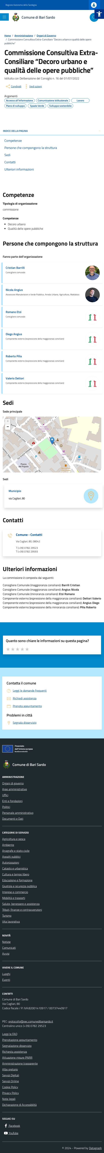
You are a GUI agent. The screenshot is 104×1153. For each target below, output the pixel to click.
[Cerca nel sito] (94, 17)
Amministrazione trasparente (20, 1063)
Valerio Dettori (15, 378)
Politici (6, 807)
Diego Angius (14, 334)
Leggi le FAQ (9, 1034)
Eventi (6, 980)
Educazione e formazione (17, 880)
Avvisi (5, 953)
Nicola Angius (14, 290)
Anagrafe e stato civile (15, 850)
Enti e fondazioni (12, 801)
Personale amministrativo (17, 813)
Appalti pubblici (11, 856)
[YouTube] (11, 1133)
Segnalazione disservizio (16, 1046)
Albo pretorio (10, 1069)
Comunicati (9, 947)
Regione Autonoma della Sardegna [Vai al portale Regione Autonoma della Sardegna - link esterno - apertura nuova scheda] (21, 5)
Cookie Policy (10, 1087)
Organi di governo (13, 783)
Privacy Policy (10, 1093)
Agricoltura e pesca (13, 839)
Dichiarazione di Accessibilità (19, 1104)
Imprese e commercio (15, 892)
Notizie (6, 942)
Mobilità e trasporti (13, 898)
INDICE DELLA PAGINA (52, 131)
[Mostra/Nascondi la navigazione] (4, 17)
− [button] (8, 427)
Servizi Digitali (10, 1075)
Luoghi (6, 974)
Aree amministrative (14, 789)
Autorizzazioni (10, 862)
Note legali (8, 1099)
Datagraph (95, 1148)
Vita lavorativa (11, 921)
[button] (99, 14)
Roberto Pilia (14, 356)
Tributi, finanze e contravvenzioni (22, 909)
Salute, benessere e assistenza (21, 904)
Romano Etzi (13, 312)
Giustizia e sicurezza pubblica (19, 886)
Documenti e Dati (12, 818)
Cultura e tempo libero (15, 874)
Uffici (5, 795)
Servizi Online (10, 1081)
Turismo (6, 915)
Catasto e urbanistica (15, 868)
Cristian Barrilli (15, 267)
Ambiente (8, 845)
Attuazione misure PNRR (17, 1057)
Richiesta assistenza (14, 1051)
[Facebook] (12, 1125)
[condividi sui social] (13, 86)
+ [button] (8, 421)
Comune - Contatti (29, 535)
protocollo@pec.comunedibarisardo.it (30, 1021)
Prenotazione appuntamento (19, 1040)
